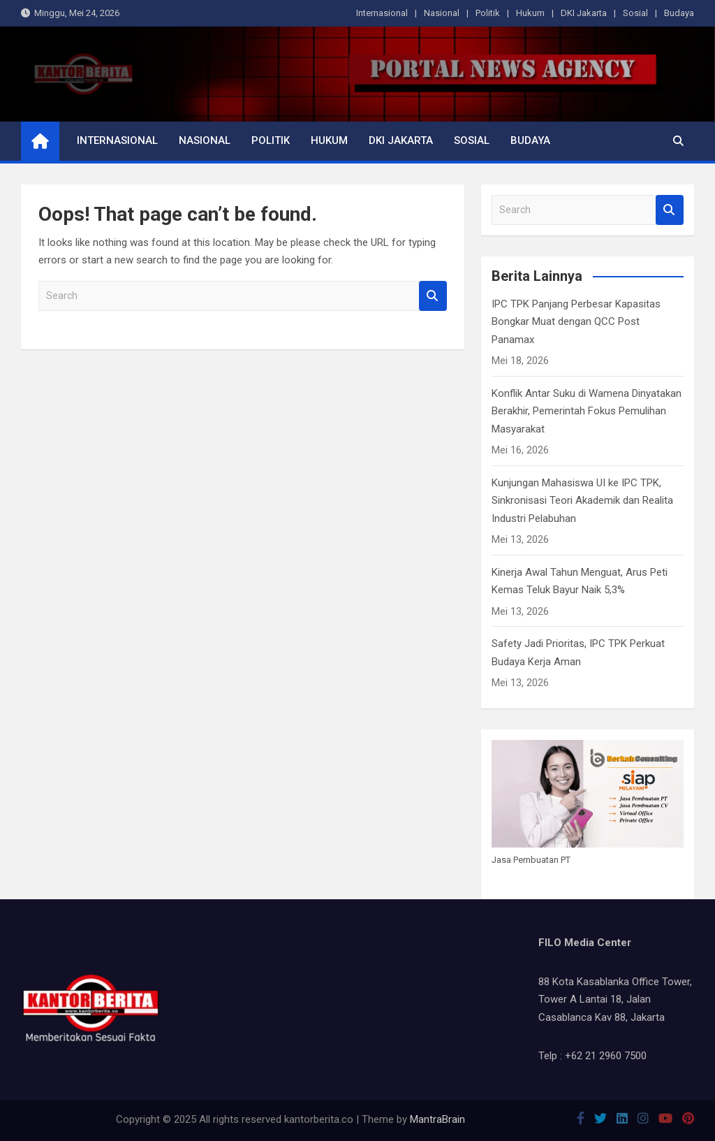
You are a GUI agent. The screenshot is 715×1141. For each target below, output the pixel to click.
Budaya (679, 13)
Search (433, 296)
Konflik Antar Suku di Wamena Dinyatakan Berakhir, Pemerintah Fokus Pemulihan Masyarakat (586, 411)
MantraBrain (437, 1119)
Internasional (382, 13)
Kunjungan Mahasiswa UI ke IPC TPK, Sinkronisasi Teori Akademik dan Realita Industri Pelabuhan (582, 501)
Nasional (441, 13)
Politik (488, 13)
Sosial (635, 13)
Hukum (530, 13)
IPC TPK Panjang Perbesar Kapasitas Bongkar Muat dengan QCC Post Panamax (576, 322)
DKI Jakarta (584, 13)
